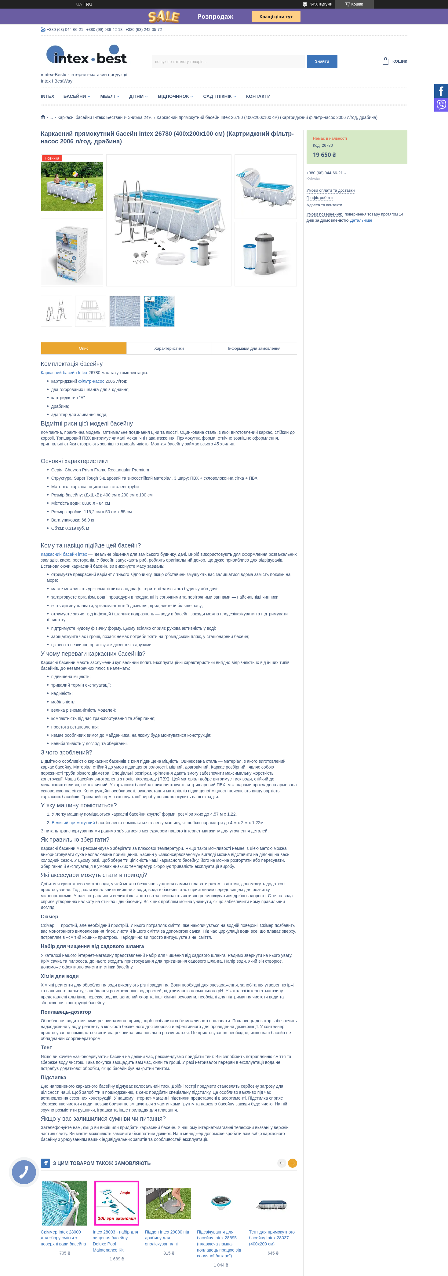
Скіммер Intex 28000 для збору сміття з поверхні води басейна (63, 1238)
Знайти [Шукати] (322, 61)
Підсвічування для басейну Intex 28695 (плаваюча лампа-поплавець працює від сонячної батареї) (219, 1244)
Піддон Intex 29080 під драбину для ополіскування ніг (167, 1238)
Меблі (107, 96)
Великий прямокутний (73, 822)
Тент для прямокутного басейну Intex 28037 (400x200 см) (272, 1238)
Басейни (75, 96)
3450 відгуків (321, 4)
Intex (47, 96)
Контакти (258, 96)
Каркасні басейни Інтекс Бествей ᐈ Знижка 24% (104, 117)
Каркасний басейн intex (64, 554)
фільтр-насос (91, 381)
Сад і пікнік (217, 96)
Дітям (136, 96)
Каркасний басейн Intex (64, 372)
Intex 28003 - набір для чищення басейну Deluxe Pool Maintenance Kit (115, 1241)
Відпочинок (173, 96)
